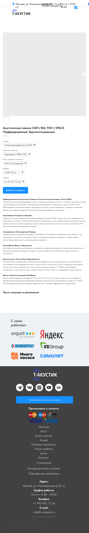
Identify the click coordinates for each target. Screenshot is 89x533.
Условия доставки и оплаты (43, 468)
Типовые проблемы (43, 444)
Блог (44, 431)
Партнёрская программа (44, 473)
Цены (43, 453)
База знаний (43, 435)
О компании (44, 462)
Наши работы (44, 449)
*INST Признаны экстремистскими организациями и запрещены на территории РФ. (31, 527)
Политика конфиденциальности (44, 517)
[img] (21, 13)
